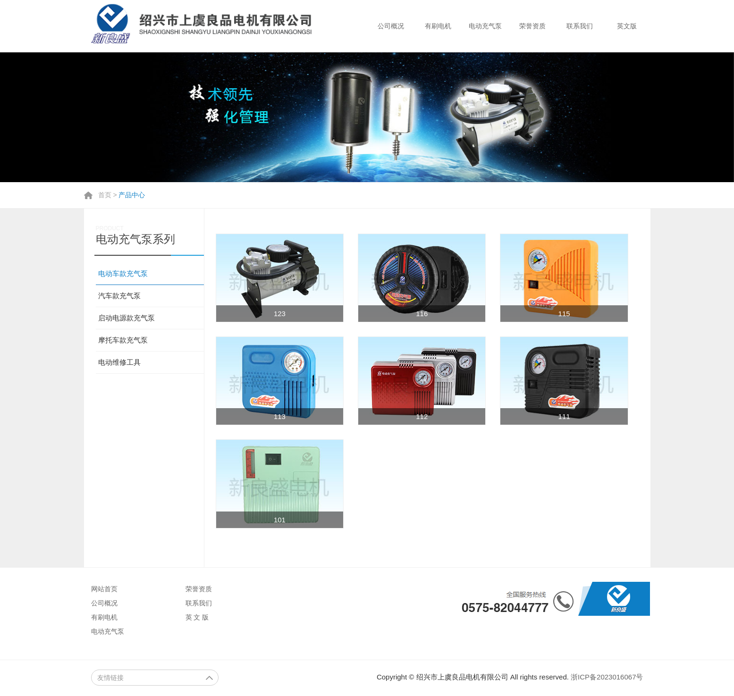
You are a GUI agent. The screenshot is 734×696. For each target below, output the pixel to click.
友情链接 (155, 677)
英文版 (627, 26)
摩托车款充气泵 (123, 340)
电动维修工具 (119, 362)
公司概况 (391, 26)
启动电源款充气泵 (126, 318)
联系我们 (579, 26)
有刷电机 (438, 26)
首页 (104, 195)
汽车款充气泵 (119, 296)
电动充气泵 (485, 26)
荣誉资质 (532, 26)
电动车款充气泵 (123, 273)
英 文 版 (197, 617)
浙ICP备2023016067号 (607, 677)
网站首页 (104, 589)
